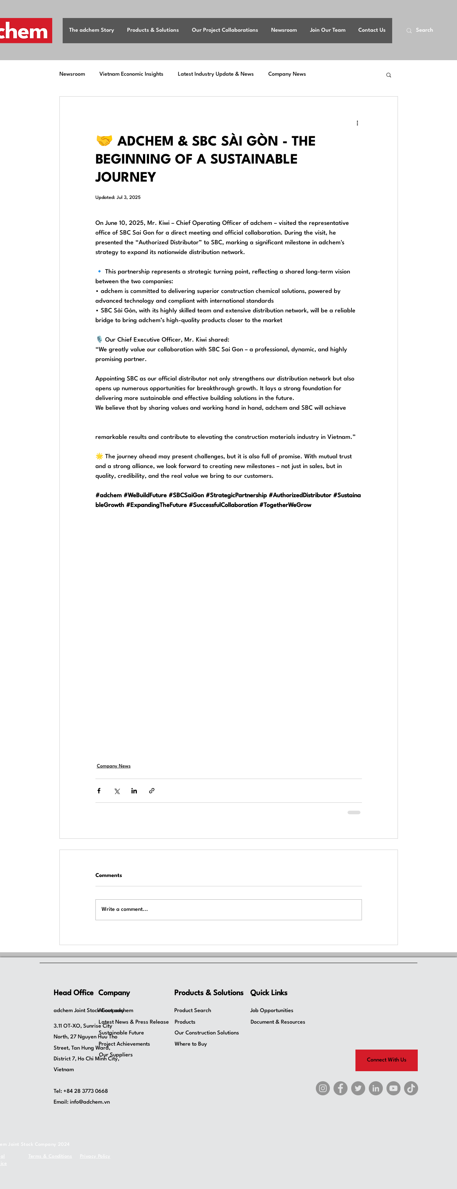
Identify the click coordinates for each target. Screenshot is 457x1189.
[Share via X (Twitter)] (116, 790)
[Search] (427, 31)
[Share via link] (151, 790)
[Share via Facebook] (98, 790)
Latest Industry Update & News (216, 74)
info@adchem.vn (90, 1102)
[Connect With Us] (386, 1060)
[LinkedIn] (376, 1088)
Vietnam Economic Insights (131, 74)
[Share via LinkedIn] (134, 790)
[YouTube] (393, 1088)
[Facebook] (340, 1088)
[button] (388, 74)
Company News (287, 74)
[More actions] (357, 122)
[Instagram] (323, 1088)
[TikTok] (411, 1088)
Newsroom (72, 74)
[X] (358, 1088)
